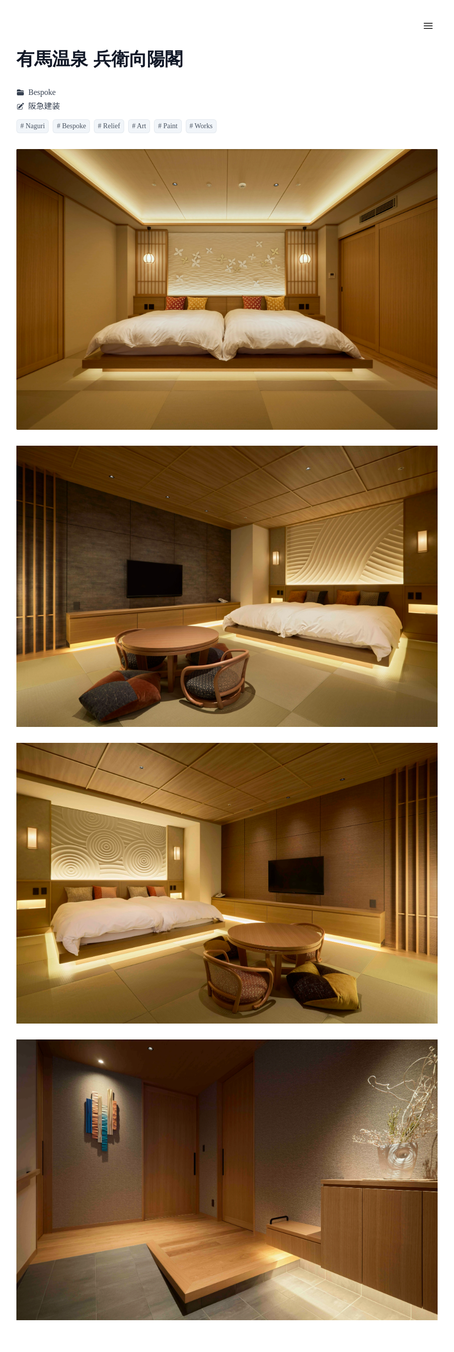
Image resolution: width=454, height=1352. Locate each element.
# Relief (109, 126)
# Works (201, 126)
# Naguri (32, 126)
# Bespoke (71, 126)
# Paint (167, 126)
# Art (139, 126)
